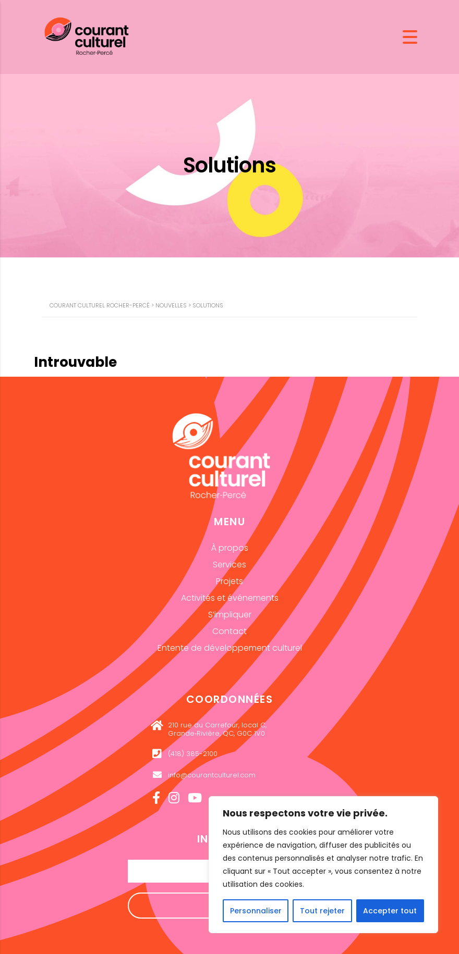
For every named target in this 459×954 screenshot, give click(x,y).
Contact (229, 631)
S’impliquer (229, 615)
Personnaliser (256, 911)
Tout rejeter (322, 911)
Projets (229, 581)
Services (229, 565)
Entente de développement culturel (230, 648)
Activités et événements (230, 598)
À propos (229, 548)
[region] (323, 864)
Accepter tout (390, 911)
